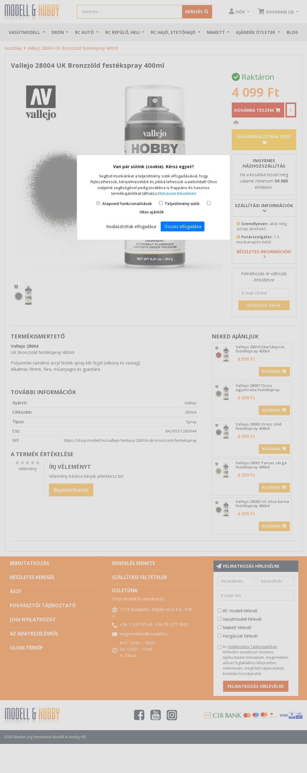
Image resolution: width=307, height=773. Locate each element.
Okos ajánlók (151, 212)
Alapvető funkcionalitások (127, 203)
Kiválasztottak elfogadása (131, 226)
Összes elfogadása (182, 226)
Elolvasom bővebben (177, 193)
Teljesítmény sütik (182, 203)
